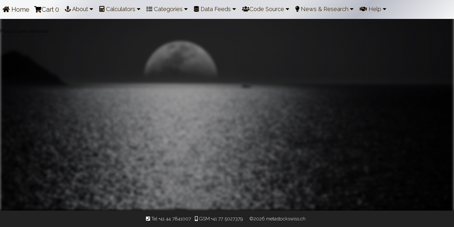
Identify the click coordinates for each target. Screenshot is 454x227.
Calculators (119, 9)
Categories (167, 9)
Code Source (265, 9)
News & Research (324, 9)
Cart (46, 9)
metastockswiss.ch (285, 219)
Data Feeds (215, 9)
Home (16, 9)
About (79, 9)
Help (373, 9)
